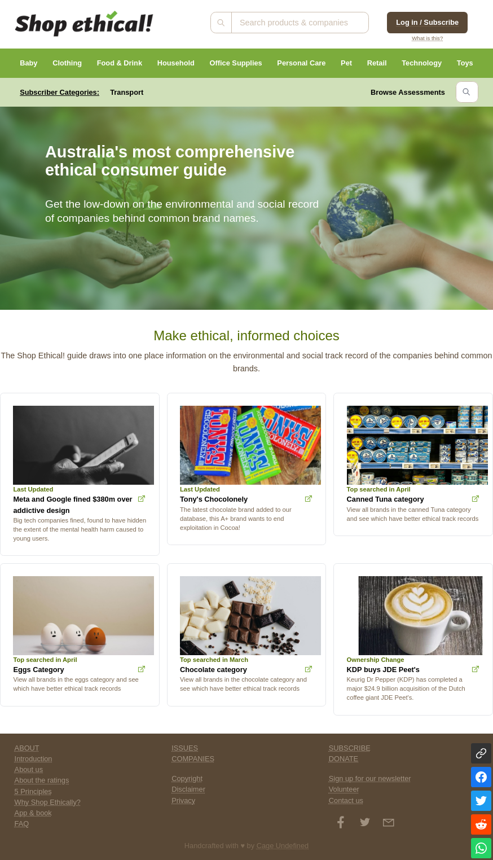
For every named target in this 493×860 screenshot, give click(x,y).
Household (176, 63)
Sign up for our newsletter (370, 778)
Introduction (33, 758)
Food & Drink (119, 63)
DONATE (343, 758)
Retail (377, 63)
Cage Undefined (283, 845)
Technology (422, 63)
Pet (346, 63)
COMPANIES (192, 758)
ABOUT (27, 748)
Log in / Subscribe (427, 22)
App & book (33, 813)
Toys (465, 63)
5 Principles (33, 791)
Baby (28, 63)
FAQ (22, 823)
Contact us (346, 800)
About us (29, 769)
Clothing (67, 63)
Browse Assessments (408, 92)
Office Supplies (236, 63)
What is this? (427, 38)
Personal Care (301, 63)
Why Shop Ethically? (48, 802)
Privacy (183, 800)
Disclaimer (188, 789)
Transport (126, 92)
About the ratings (42, 780)
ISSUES (184, 748)
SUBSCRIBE (350, 748)
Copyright (187, 778)
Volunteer (344, 789)
